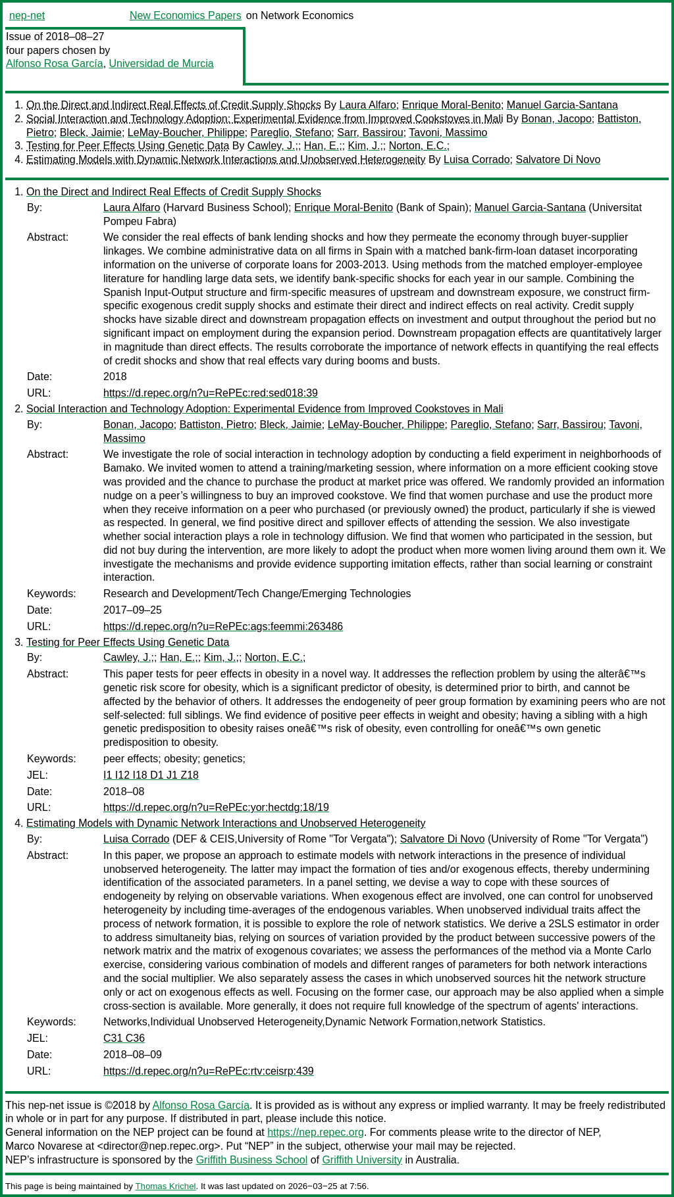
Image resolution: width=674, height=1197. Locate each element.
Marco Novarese (43, 1146)
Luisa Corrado (477, 159)
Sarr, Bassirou (370, 132)
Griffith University (362, 1159)
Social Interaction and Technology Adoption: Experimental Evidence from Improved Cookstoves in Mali (265, 118)
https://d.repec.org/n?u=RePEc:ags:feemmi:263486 (223, 626)
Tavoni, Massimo (448, 132)
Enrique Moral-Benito (451, 104)
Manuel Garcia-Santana (562, 104)
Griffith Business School (252, 1159)
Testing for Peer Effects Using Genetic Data (127, 145)
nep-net (27, 15)
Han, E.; (323, 145)
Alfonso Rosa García (54, 63)
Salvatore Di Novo (557, 159)
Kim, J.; (365, 145)
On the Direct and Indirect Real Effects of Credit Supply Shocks (173, 104)
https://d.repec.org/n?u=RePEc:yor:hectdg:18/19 (216, 807)
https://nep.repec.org (315, 1132)
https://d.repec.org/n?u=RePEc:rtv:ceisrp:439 (208, 1071)
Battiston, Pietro (217, 424)
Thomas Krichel (165, 1186)
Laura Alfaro (367, 104)
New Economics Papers (186, 15)
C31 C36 (124, 1038)
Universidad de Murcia (161, 63)
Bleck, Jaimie (91, 132)
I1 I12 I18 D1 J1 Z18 (151, 775)
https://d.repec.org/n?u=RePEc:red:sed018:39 (210, 393)
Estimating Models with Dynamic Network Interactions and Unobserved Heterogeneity (226, 159)
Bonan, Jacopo (556, 118)
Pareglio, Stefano (291, 132)
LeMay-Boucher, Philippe (186, 132)
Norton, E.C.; (419, 145)
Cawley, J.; (272, 145)
